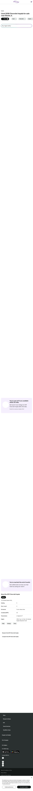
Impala (2, 10)
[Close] (31, 777)
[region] (16, 783)
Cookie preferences (9, 787)
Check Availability (6, 64)
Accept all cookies (24, 787)
